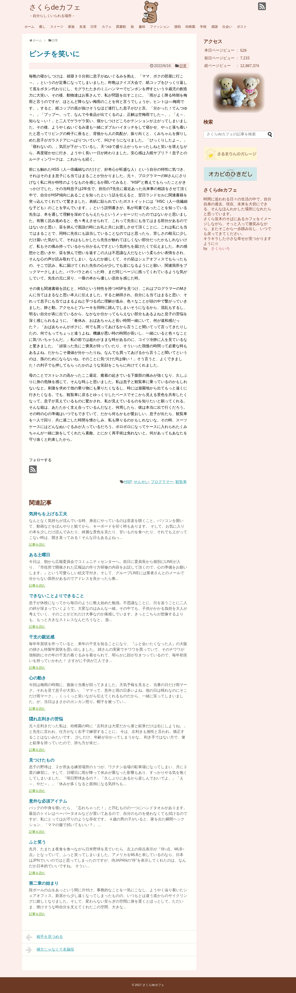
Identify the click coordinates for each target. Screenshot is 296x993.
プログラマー (162, 482)
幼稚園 (190, 26)
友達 (82, 26)
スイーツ (56, 26)
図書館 (121, 26)
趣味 (142, 26)
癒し (42, 26)
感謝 (214, 26)
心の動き (37, 678)
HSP (128, 482)
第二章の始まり (44, 883)
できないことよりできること (56, 595)
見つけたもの (41, 760)
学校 (203, 26)
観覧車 (181, 482)
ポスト (242, 26)
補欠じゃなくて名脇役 (50, 950)
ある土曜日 (39, 555)
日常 (93, 26)
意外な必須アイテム (48, 801)
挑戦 (177, 26)
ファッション (160, 26)
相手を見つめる (44, 937)
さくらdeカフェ (55, 7)
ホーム (29, 26)
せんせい (141, 482)
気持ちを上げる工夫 (48, 514)
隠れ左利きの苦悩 (46, 719)
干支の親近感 (41, 637)
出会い (227, 26)
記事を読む (37, 544)
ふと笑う (37, 842)
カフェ (107, 26)
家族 (71, 26)
